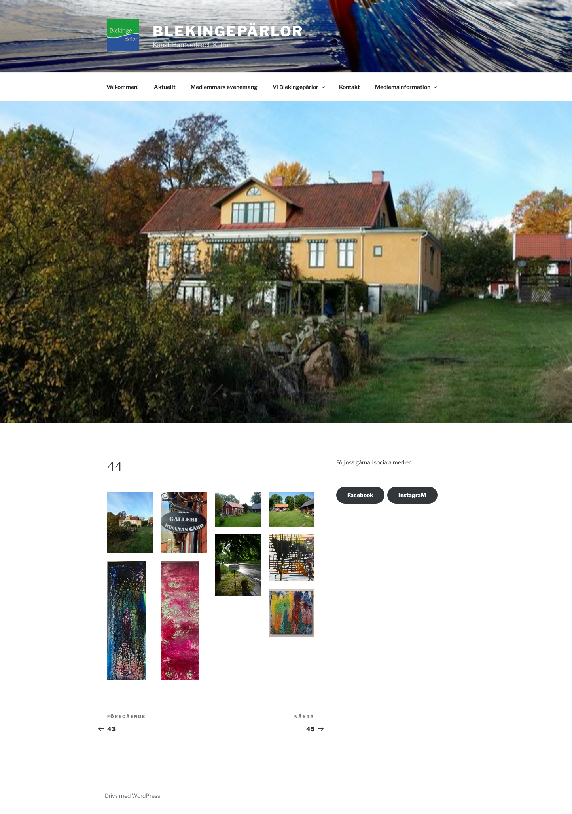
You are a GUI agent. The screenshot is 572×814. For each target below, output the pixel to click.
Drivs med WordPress (132, 795)
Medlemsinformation (406, 87)
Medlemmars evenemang (224, 87)
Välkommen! (122, 87)
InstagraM (412, 495)
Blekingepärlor (228, 31)
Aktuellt (165, 87)
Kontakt (349, 87)
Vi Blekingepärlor (299, 87)
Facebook (360, 495)
